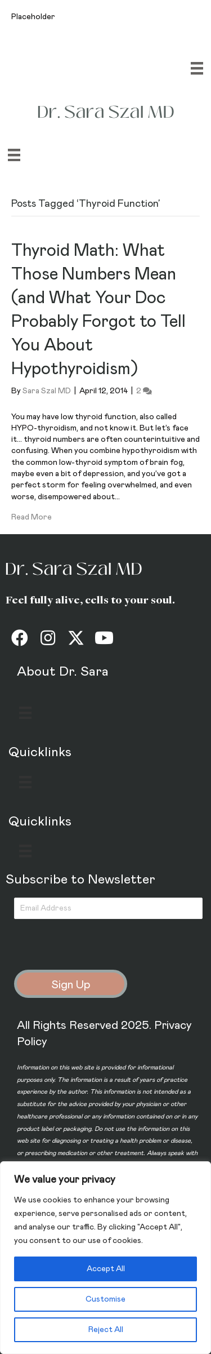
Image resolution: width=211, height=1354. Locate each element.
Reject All (105, 1330)
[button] (20, 638)
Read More (31, 517)
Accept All (106, 1269)
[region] (105, 1257)
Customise (105, 1299)
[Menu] (197, 68)
